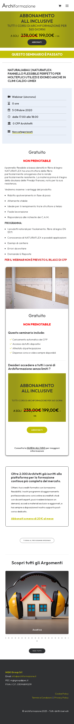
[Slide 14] (48, 638)
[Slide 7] (25, 638)
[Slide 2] (8, 638)
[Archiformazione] (19, 5)
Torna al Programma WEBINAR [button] (37, 540)
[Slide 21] (37, 641)
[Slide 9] (32, 638)
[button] (70, 5)
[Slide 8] (28, 638)
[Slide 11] (38, 638)
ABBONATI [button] (37, 42)
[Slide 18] (62, 638)
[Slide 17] (58, 638)
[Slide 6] (22, 638)
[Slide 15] (52, 638)
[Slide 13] (45, 638)
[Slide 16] (55, 638)
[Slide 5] (18, 638)
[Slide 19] (65, 638)
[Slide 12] (42, 638)
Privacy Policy (61, 697)
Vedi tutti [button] (37, 651)
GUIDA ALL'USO (36, 447)
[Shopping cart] (58, 5)
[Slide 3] (12, 638)
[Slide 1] (5, 638)
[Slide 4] (15, 638)
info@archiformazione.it (24, 676)
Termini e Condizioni (42, 697)
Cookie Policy (62, 693)
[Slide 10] (35, 638)
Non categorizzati (22, 131)
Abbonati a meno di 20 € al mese (32, 518)
